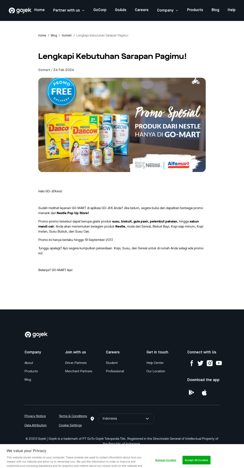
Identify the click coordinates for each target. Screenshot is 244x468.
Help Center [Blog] (155, 363)
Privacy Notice (35, 416)
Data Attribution (35, 425)
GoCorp (100, 10)
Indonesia (126, 418)
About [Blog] (28, 363)
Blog (215, 10)
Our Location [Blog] (155, 371)
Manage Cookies (165, 463)
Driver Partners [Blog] (76, 363)
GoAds (120, 10)
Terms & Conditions (73, 416)
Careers (142, 10)
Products (195, 10)
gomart (67, 35)
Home (39, 10)
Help (232, 10)
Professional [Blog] (115, 371)
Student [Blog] (112, 363)
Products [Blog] (31, 371)
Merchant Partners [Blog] (78, 371)
